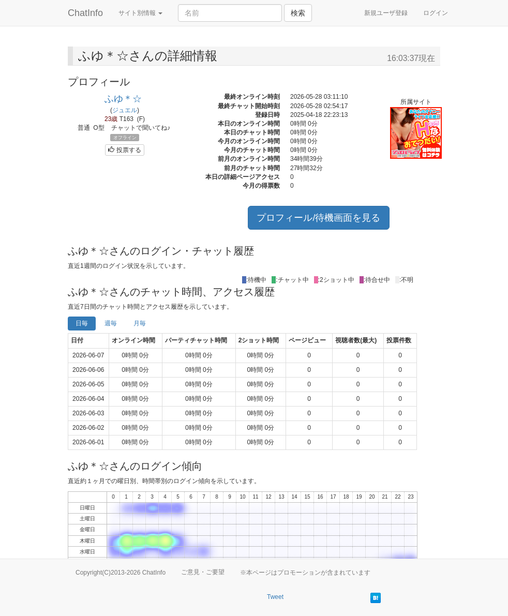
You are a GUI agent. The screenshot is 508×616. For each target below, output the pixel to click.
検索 (298, 13)
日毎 (82, 323)
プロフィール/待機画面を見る (318, 218)
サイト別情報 (140, 13)
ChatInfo (85, 13)
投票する (124, 150)
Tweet (275, 596)
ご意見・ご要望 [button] (203, 572)
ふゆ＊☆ (123, 99)
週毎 (110, 323)
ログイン (435, 13)
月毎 (139, 323)
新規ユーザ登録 (386, 13)
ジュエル (124, 110)
